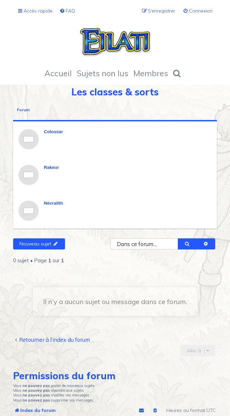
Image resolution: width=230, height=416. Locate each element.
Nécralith (53, 203)
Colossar (53, 131)
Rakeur (51, 167)
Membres (150, 73)
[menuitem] (67, 11)
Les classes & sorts (115, 92)
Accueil (58, 73)
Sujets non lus (102, 73)
